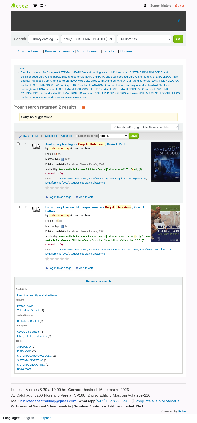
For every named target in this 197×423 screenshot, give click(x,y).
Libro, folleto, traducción (32, 336)
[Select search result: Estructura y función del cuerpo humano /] (18, 207)
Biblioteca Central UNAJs (21, 6)
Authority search (88, 51)
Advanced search (29, 51)
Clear (179, 5)
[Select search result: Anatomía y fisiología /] (18, 143)
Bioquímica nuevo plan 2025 (130, 178)
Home (20, 68)
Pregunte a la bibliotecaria (157, 401)
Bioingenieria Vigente (100, 249)
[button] (35, 6)
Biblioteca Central (28, 321)
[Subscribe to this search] (83, 107)
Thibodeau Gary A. (28, 310)
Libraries (126, 51)
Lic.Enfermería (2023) (57, 182)
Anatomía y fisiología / (86, 144)
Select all (51, 136)
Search (20, 39)
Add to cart (84, 197)
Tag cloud (110, 51)
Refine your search (98, 281)
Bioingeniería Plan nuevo (73, 178)
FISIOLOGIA (24, 351)
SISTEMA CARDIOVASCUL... (34, 355)
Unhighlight (28, 136)
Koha (182, 411)
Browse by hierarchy (59, 51)
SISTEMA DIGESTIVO (30, 360)
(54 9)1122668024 (111, 401)
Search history (161, 6)
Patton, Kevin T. (26, 305)
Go (178, 39)
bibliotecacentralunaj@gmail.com (48, 401)
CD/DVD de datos (28, 331)
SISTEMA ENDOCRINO (31, 364)
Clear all (66, 136)
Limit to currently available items (37, 295)
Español (46, 418)
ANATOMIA (24, 346)
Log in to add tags (58, 197)
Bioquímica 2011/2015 (101, 178)
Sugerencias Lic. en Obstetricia (87, 182)
